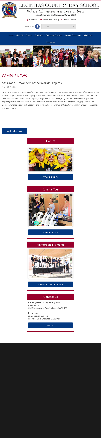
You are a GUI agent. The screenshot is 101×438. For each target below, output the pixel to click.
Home (11, 35)
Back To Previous (14, 131)
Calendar (33, 19)
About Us (19, 35)
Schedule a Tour (50, 19)
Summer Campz (69, 19)
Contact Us (50, 42)
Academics (39, 35)
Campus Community (73, 35)
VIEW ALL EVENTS (50, 177)
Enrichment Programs (54, 35)
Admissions (88, 35)
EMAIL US (50, 325)
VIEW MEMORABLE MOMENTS (50, 284)
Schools (29, 35)
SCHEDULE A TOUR (50, 232)
